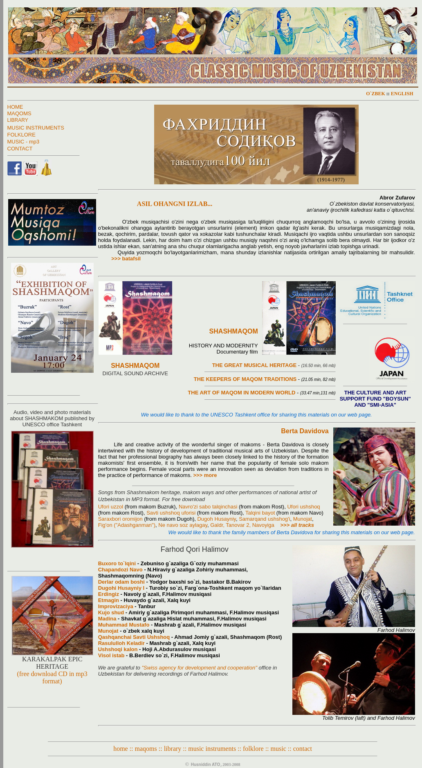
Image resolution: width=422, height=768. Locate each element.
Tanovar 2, (239, 525)
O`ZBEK (375, 93)
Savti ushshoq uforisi (170, 513)
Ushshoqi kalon (118, 649)
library (173, 748)
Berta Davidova (305, 431)
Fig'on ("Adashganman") (126, 525)
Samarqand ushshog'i (264, 519)
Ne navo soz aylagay (182, 525)
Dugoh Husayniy (216, 519)
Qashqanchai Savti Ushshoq (134, 637)
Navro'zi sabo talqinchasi (208, 507)
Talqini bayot (260, 513)
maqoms (146, 748)
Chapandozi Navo (120, 569)
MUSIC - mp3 (23, 142)
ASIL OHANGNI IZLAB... (155, 203)
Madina (107, 619)
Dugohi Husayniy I (121, 588)
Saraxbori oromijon (120, 519)
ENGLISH (402, 93)
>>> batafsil (126, 258)
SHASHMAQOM (135, 365)
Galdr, (218, 525)
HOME (15, 107)
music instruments (212, 748)
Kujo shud (111, 612)
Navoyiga (263, 525)
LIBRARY (17, 120)
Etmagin (108, 600)
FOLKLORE (21, 135)
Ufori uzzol (110, 507)
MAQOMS (19, 113)
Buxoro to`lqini (117, 563)
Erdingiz (108, 594)
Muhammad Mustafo (124, 625)
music (278, 748)
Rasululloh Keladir (121, 643)
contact (302, 748)
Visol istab (111, 655)
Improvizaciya (115, 606)
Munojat (302, 519)
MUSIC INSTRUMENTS (35, 128)
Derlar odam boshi (121, 582)
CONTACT (20, 149)
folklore (253, 748)
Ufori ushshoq (303, 507)
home (120, 748)
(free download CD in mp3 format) (52, 677)
